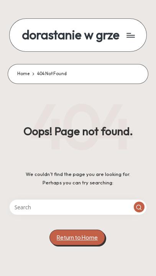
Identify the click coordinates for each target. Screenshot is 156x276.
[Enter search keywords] (78, 207)
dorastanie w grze (70, 35)
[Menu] (130, 35)
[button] (139, 207)
